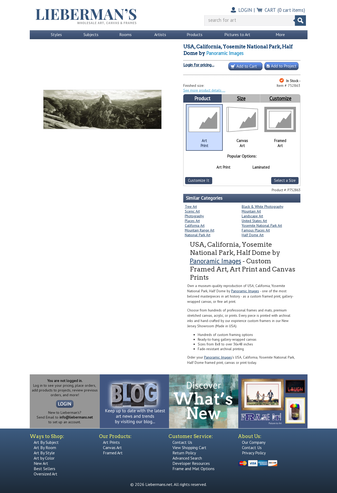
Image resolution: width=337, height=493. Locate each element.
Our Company (253, 442)
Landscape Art (252, 216)
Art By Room (45, 447)
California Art (195, 225)
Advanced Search (187, 458)
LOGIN (245, 10)
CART (270, 10)
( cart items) (291, 10)
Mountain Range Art (199, 230)
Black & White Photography (262, 206)
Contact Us (182, 442)
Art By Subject (46, 442)
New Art (41, 463)
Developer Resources (191, 463)
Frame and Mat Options (193, 468)
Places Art (192, 220)
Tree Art (191, 206)
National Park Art (197, 235)
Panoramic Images (225, 53)
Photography (194, 216)
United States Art (254, 220)
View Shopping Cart (189, 447)
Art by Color (44, 458)
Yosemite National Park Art (262, 225)
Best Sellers (44, 468)
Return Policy (184, 452)
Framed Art (113, 452)
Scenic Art (192, 211)
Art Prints (111, 442)
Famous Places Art (256, 230)
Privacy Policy (254, 452)
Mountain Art (251, 211)
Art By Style (44, 452)
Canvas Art (112, 447)
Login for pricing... (198, 64)
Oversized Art (45, 473)
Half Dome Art (253, 235)
